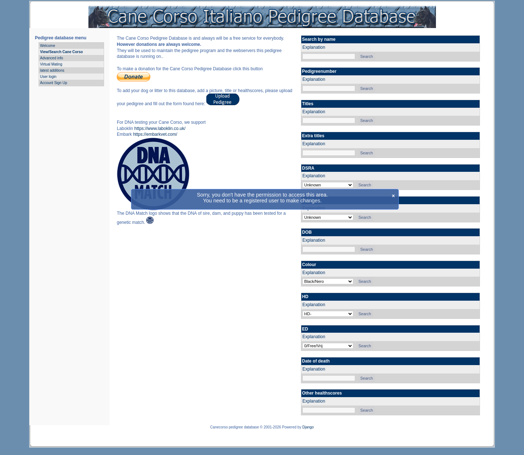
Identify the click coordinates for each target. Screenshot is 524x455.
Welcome (47, 46)
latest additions (52, 70)
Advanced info (51, 58)
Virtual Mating (51, 64)
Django (308, 427)
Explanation (313, 47)
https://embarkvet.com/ (155, 134)
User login (48, 77)
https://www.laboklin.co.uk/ (160, 128)
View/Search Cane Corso (61, 52)
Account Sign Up (53, 83)
